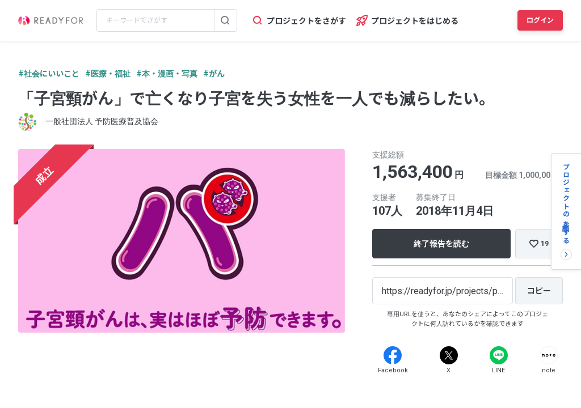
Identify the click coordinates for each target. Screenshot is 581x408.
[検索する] (225, 20)
